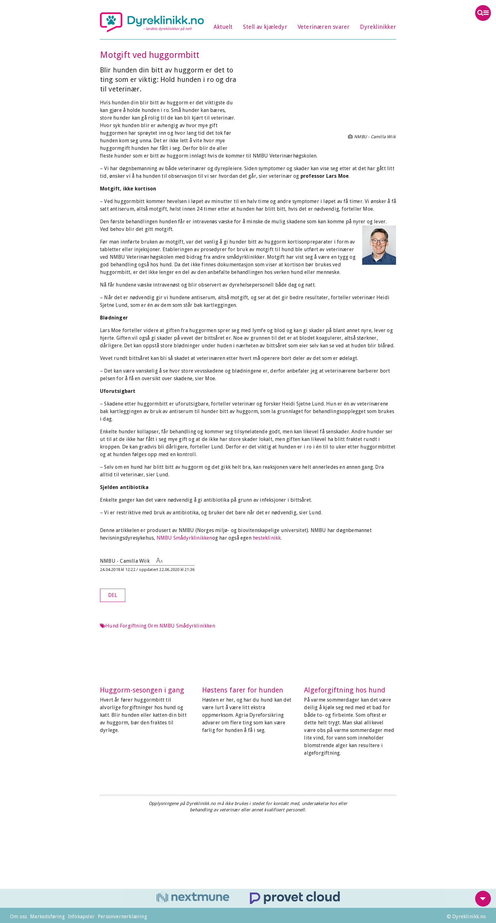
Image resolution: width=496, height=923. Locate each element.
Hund (112, 626)
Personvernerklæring (122, 917)
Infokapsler (81, 917)
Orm (153, 626)
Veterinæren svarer (324, 26)
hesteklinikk (267, 538)
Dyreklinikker (378, 26)
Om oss (18, 917)
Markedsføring (47, 917)
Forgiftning (133, 626)
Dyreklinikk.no (152, 22)
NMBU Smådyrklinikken (184, 538)
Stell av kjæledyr (265, 26)
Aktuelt (223, 26)
